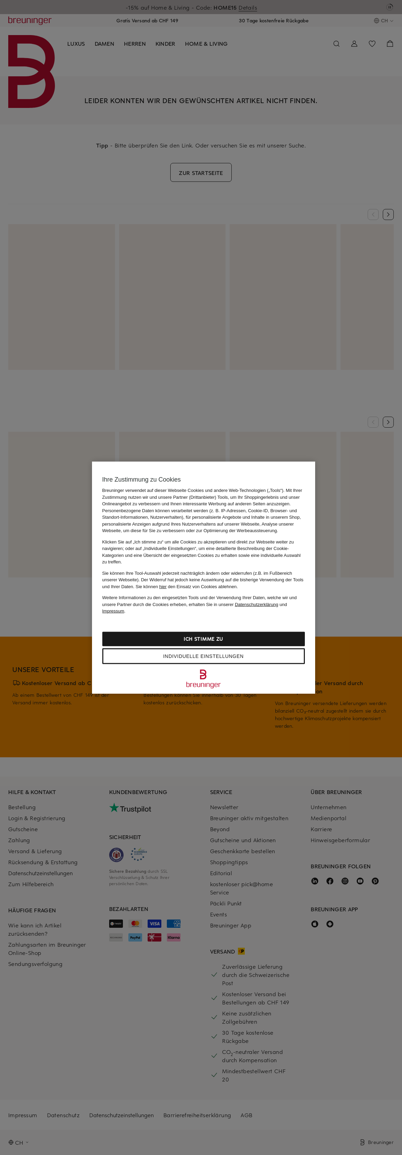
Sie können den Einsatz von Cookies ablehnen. (187, 586)
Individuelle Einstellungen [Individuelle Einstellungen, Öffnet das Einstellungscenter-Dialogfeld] (203, 656)
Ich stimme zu (203, 638)
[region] (203, 578)
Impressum (113, 611)
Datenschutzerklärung (256, 604)
